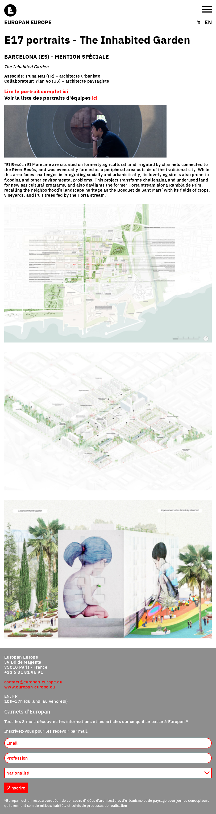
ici (95, 97)
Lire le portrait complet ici (36, 91)
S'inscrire (16, 788)
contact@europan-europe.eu (33, 681)
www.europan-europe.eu (29, 687)
